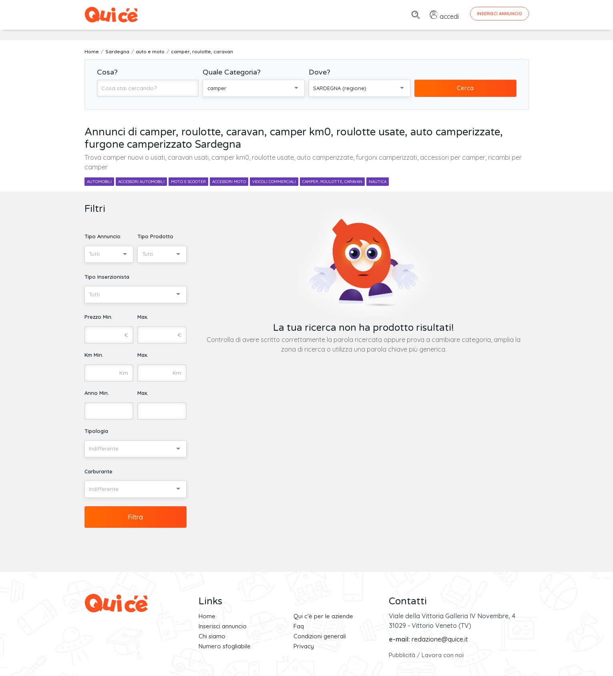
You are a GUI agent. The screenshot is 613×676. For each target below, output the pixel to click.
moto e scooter (188, 181)
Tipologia (96, 431)
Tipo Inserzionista (106, 277)
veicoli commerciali (274, 181)
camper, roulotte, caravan (332, 181)
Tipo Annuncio (102, 236)
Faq (298, 626)
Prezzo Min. (98, 317)
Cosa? (107, 72)
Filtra (135, 517)
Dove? (319, 72)
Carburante (98, 471)
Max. (142, 317)
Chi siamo (212, 636)
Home (207, 616)
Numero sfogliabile (225, 646)
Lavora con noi (443, 655)
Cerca (465, 88)
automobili (99, 181)
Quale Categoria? (232, 72)
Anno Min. (96, 393)
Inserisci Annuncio (499, 13)
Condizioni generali (319, 636)
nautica (377, 181)
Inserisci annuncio (223, 626)
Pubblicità (402, 655)
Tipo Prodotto (155, 236)
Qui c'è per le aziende (323, 616)
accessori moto (229, 181)
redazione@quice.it (440, 639)
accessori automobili (141, 181)
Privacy (303, 646)
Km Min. (93, 355)
